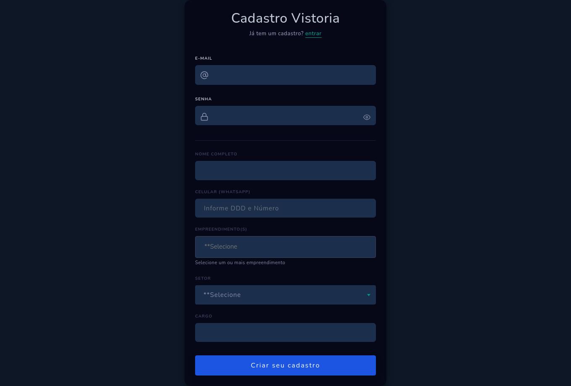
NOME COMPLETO (216, 154)
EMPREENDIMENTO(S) (221, 229)
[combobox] (285, 247)
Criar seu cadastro (285, 365)
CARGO (203, 316)
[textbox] (243, 247)
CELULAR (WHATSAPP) (223, 192)
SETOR (203, 278)
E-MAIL (203, 58)
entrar (313, 33)
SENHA (203, 99)
